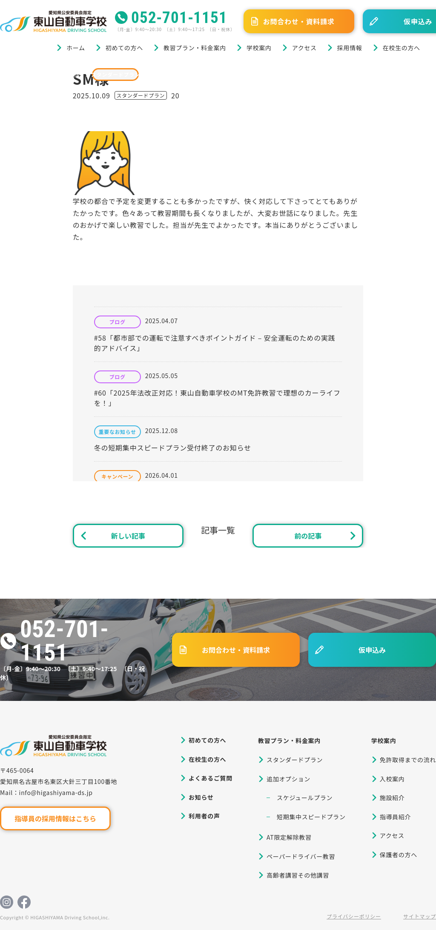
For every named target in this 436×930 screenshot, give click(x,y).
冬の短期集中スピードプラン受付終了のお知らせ (172, 447)
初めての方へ (124, 47)
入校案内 (392, 779)
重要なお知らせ (117, 431)
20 (175, 95)
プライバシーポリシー (354, 916)
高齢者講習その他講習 (298, 875)
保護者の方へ (398, 854)
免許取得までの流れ (408, 759)
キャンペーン (117, 476)
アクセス (304, 47)
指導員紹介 (395, 816)
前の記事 (307, 536)
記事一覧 (218, 530)
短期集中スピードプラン (311, 816)
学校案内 (259, 47)
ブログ (42, 74)
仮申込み (372, 650)
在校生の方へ (401, 47)
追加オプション (288, 779)
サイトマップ (419, 916)
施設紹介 (392, 797)
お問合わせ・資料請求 (299, 21)
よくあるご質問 (210, 778)
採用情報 (349, 47)
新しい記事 (128, 536)
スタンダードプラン (115, 74)
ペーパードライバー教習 (301, 856)
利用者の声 (204, 816)
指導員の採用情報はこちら (55, 818)
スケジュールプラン (305, 797)
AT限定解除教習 (289, 837)
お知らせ (201, 797)
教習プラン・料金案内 (195, 47)
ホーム (75, 47)
